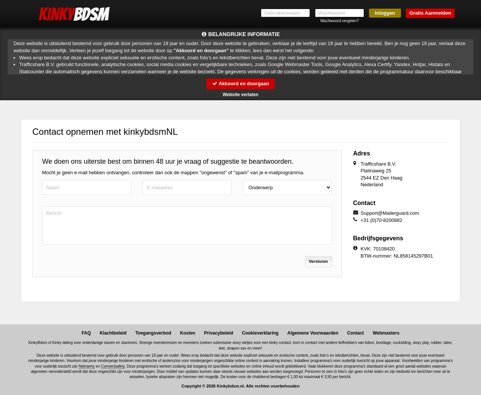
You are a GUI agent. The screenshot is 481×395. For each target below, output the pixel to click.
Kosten (187, 333)
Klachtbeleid (113, 333)
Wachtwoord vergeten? (339, 21)
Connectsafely (113, 366)
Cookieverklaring (260, 333)
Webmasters (386, 333)
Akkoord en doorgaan (240, 83)
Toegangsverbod (153, 333)
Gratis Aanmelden (430, 13)
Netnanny (87, 366)
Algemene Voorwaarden (312, 333)
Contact (355, 333)
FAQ (86, 333)
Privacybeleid (218, 333)
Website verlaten (240, 94)
